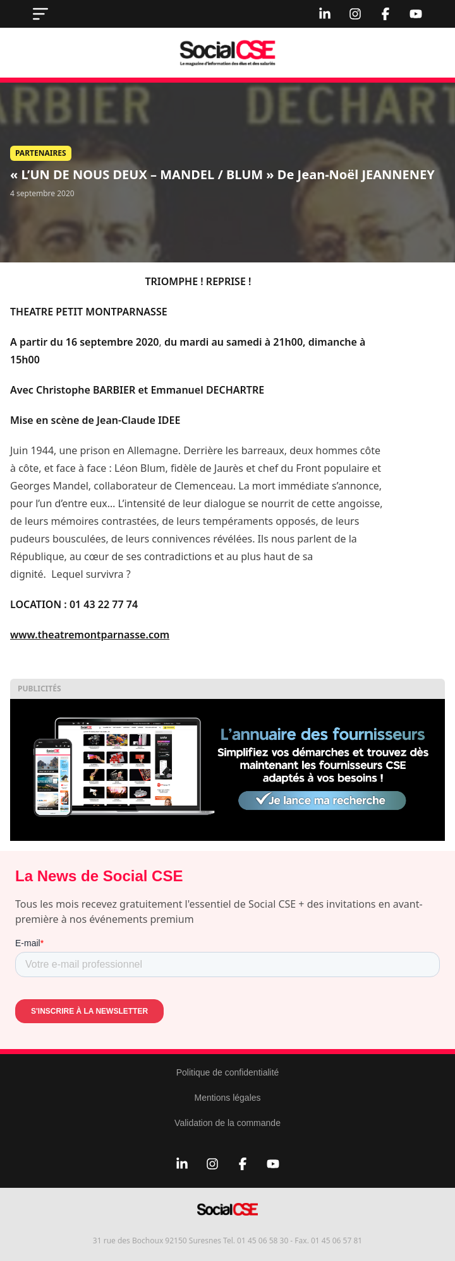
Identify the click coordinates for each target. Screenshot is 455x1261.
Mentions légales (227, 1098)
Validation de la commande (227, 1123)
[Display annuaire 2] (227, 770)
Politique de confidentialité (227, 1072)
